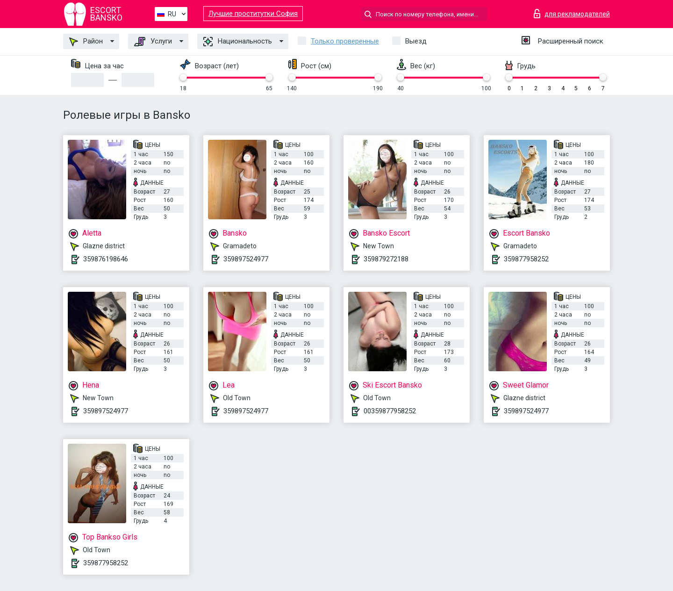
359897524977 (245, 259)
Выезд (416, 41)
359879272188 (386, 259)
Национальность (237, 41)
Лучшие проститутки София (253, 13)
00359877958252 (390, 411)
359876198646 (105, 259)
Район (86, 41)
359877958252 (526, 259)
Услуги (153, 41)
